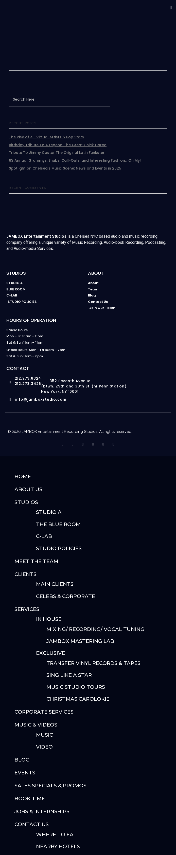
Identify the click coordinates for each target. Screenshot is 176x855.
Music (44, 735)
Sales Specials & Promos (50, 786)
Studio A (49, 512)
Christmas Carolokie (78, 699)
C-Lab (44, 536)
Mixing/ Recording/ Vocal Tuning (95, 629)
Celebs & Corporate (65, 596)
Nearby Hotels (58, 846)
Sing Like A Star (69, 675)
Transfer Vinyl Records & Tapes (93, 663)
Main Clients (55, 584)
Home (22, 476)
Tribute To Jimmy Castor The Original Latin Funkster (56, 152)
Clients (25, 574)
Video (44, 747)
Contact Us (31, 824)
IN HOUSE (49, 619)
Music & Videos (35, 725)
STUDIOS (26, 502)
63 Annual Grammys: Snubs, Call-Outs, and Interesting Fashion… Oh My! (75, 160)
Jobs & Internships (41, 811)
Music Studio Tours (75, 687)
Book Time (29, 798)
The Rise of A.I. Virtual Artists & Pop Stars (46, 137)
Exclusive (50, 653)
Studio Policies (59, 548)
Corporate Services (44, 712)
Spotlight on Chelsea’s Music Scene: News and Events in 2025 (65, 168)
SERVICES (26, 609)
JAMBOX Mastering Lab (80, 641)
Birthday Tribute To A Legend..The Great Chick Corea (58, 144)
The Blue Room (58, 524)
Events (24, 773)
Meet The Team (36, 561)
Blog (22, 760)
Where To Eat (56, 834)
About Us (28, 489)
